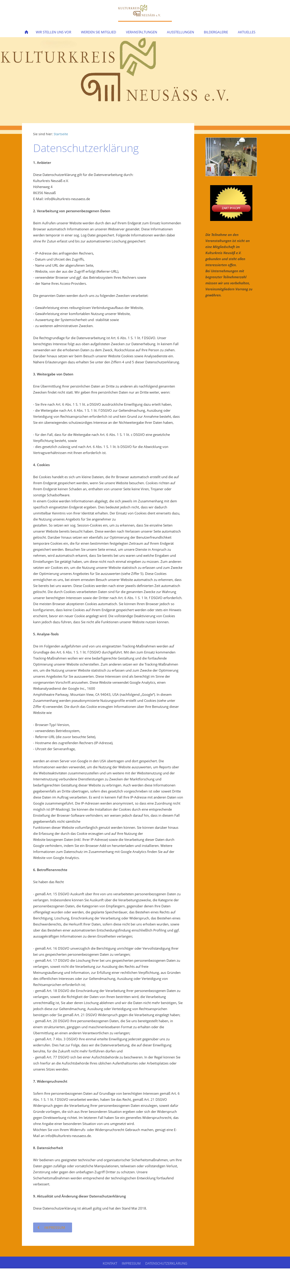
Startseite (61, 134)
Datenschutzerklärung (166, 1263)
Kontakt (110, 1263)
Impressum (131, 1263)
